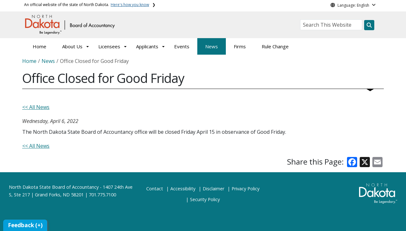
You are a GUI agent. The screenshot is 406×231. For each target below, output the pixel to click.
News (211, 46)
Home (39, 46)
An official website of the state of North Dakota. (86, 4)
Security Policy (205, 199)
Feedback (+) (25, 225)
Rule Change (275, 46)
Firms (240, 46)
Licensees (109, 46)
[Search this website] (369, 25)
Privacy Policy (245, 189)
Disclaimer (213, 189)
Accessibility (182, 189)
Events (181, 46)
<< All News (35, 107)
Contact (154, 189)
